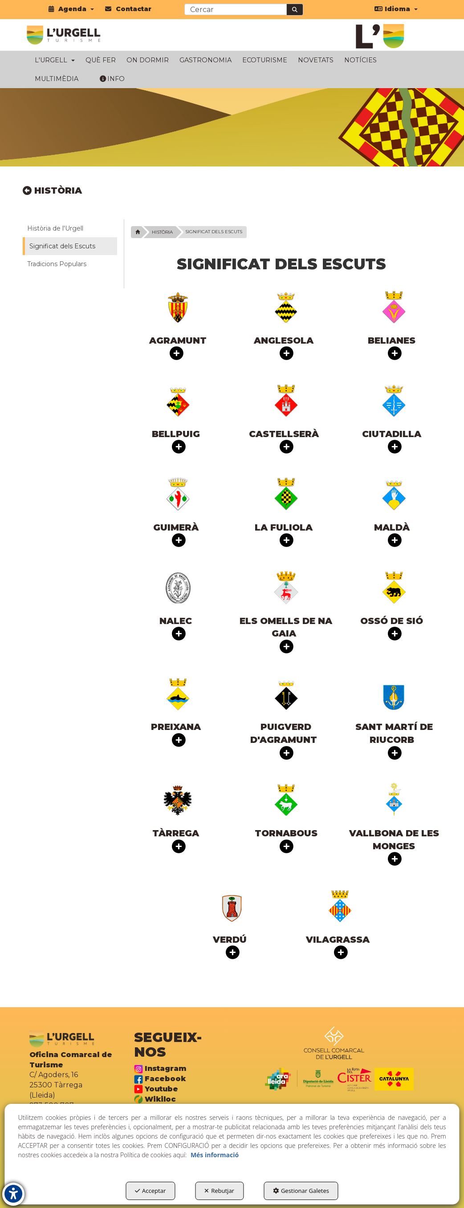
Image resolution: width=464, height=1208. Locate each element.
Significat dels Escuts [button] (62, 246)
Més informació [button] (215, 1155)
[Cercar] (294, 10)
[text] (235, 9)
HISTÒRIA (52, 190)
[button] (71, 9)
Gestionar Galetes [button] (301, 1191)
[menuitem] (71, 9)
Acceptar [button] (150, 1191)
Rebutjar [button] (219, 1191)
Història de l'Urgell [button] (55, 228)
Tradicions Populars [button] (56, 264)
